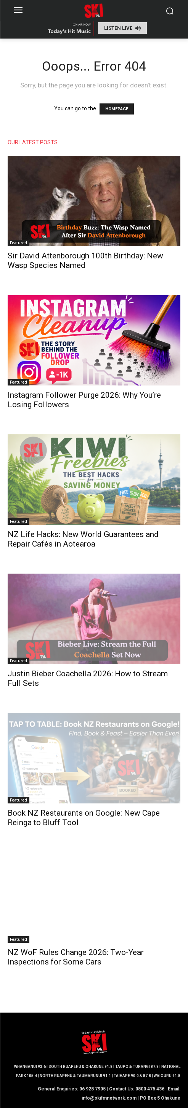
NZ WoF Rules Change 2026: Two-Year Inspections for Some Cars (76, 957)
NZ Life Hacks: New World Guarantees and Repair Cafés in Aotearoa (83, 539)
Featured (18, 242)
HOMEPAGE (116, 108)
